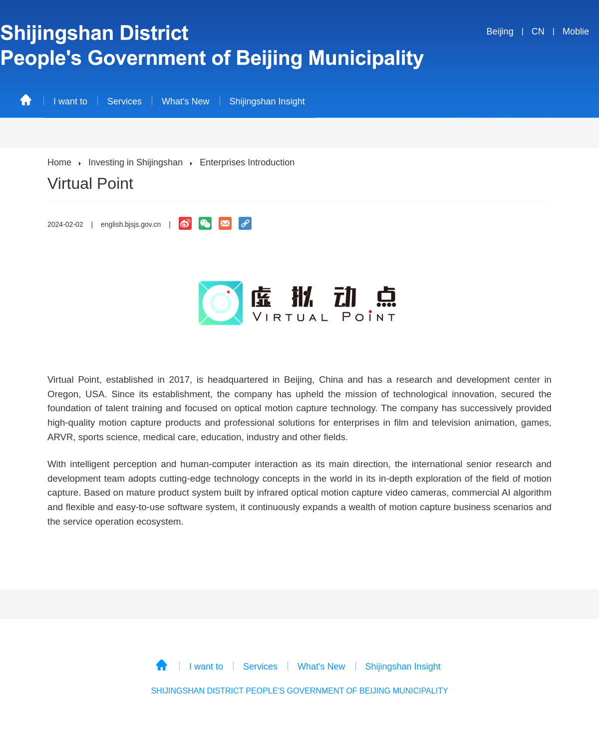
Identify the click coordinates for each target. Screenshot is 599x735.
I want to (70, 101)
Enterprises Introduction (247, 162)
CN (538, 31)
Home (59, 162)
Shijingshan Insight (267, 101)
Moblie (576, 31)
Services (124, 101)
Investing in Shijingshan (135, 162)
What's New (185, 101)
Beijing (500, 31)
